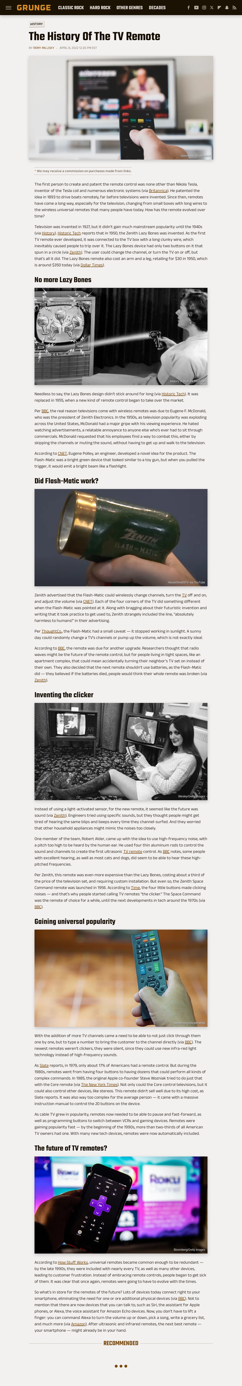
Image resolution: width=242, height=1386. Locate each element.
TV (184, 595)
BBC (45, 410)
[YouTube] (196, 7)
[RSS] (234, 7)
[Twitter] (212, 7)
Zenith (75, 252)
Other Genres (130, 8)
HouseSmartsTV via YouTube (186, 582)
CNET (62, 453)
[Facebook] (188, 7)
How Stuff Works (73, 1262)
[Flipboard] (219, 7)
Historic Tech (69, 233)
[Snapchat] (227, 7)
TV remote (132, 851)
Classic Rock (71, 8)
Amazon (78, 1324)
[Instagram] (204, 7)
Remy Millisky (43, 48)
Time (135, 887)
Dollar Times (92, 265)
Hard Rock (100, 8)
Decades (157, 8)
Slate (44, 1065)
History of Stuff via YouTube (187, 381)
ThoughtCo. (52, 631)
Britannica (158, 190)
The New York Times (99, 1084)
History (36, 24)
